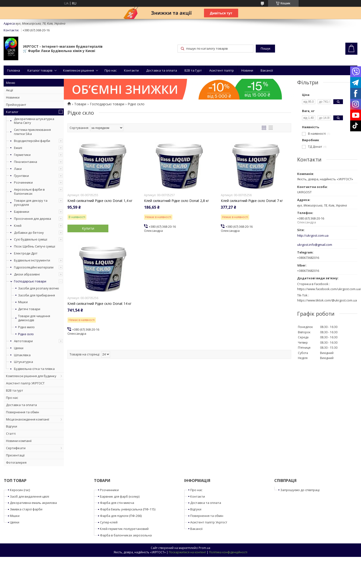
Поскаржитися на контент (187, 552)
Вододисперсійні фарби (32, 141)
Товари (80, 104)
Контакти (131, 70)
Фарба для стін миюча (117, 503)
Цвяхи (18, 348)
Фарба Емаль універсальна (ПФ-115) (127, 509)
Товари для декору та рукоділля (30, 202)
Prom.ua (204, 548)
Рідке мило (26, 327)
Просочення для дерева (32, 218)
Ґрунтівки (21, 176)
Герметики (22, 155)
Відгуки (11, 426)
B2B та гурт (14, 390)
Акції (9, 90)
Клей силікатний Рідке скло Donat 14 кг (99, 303)
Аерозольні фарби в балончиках (29, 191)
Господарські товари (30, 281)
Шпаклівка (22, 355)
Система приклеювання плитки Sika (32, 131)
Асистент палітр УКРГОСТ (25, 383)
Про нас (111, 70)
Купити (88, 228)
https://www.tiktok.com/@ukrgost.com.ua (327, 300)
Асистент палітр (221, 70)
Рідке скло (26, 334)
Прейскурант (16, 104)
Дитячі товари (29, 309)
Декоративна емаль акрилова (33, 503)
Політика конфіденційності (228, 552)
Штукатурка (23, 362)
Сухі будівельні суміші (30, 239)
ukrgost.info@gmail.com (314, 245)
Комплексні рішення (78, 70)
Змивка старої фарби (26, 509)
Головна (13, 70)
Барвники (21, 211)
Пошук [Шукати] (265, 48)
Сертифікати (16, 448)
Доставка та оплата (161, 70)
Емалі (18, 148)
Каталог (12, 112)
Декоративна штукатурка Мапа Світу (34, 121)
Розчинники (23, 182)
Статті (11, 433)
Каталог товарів (40, 70)
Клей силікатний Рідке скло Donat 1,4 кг (99, 201)
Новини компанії (19, 441)
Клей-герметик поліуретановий (124, 529)
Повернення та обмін (22, 412)
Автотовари (23, 341)
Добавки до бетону (29, 232)
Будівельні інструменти (32, 260)
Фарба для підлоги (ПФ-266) (121, 516)
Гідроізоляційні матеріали (33, 267)
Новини (247, 70)
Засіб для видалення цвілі (29, 496)
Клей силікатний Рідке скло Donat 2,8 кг (176, 201)
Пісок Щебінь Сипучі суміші (34, 246)
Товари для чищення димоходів (34, 318)
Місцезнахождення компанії (27, 419)
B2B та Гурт (193, 70)
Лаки (18, 169)
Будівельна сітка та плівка (34, 369)
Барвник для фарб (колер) (119, 496)
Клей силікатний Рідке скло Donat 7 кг (252, 201)
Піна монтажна (25, 162)
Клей (17, 225)
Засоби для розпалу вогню (38, 288)
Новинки (13, 97)
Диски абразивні (27, 274)
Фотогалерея (16, 462)
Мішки (23, 302)
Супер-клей (109, 522)
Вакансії (267, 70)
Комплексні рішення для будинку (31, 376)
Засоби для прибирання (36, 295)
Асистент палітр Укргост (208, 522)
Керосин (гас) (20, 490)
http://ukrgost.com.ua (312, 236)
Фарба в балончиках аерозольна (126, 535)
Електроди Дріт (26, 253)
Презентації (15, 455)
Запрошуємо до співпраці (300, 490)
